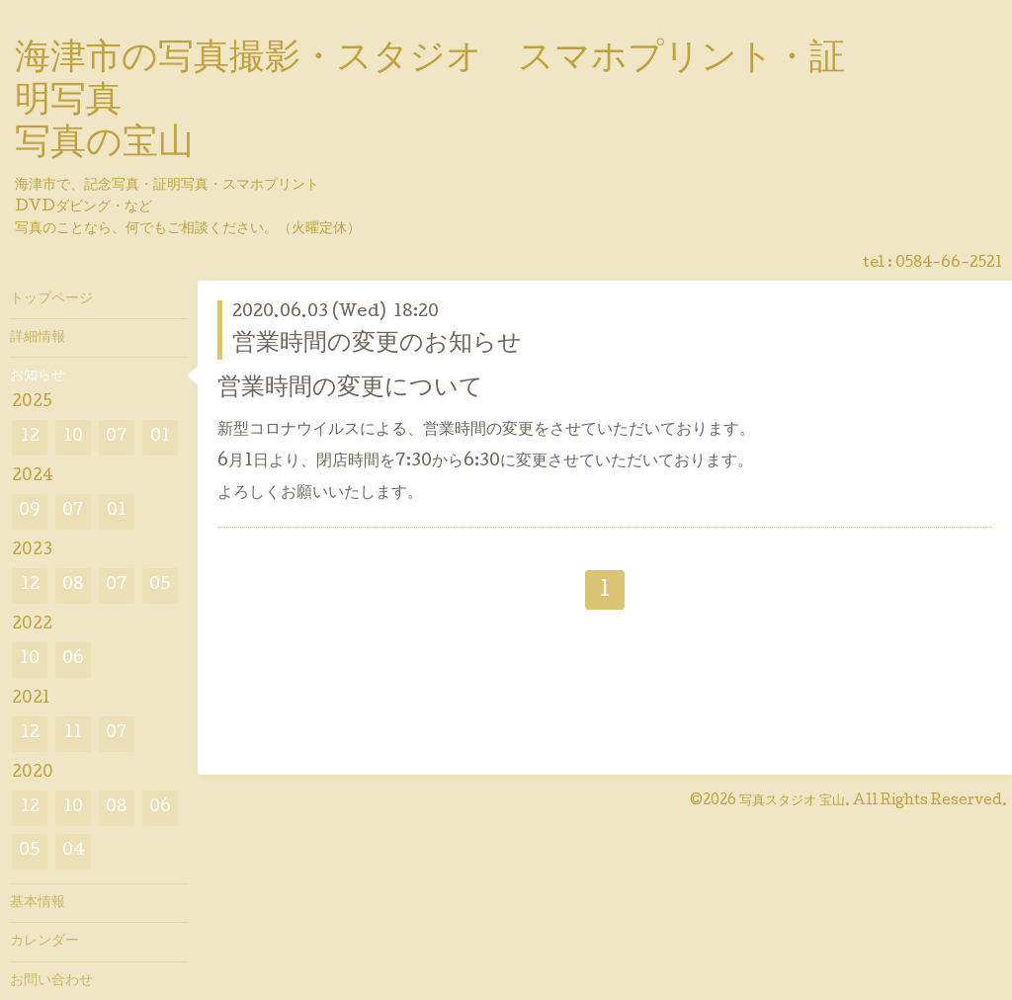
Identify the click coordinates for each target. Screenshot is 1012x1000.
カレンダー (44, 942)
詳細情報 (37, 338)
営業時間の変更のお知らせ (377, 344)
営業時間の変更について (350, 388)
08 (73, 585)
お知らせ (37, 376)
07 (116, 437)
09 (30, 511)
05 (160, 585)
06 (73, 659)
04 (73, 851)
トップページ (51, 299)
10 (73, 437)
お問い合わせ (51, 981)
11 (73, 733)
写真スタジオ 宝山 (792, 801)
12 (30, 437)
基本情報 (37, 903)
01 (160, 437)
